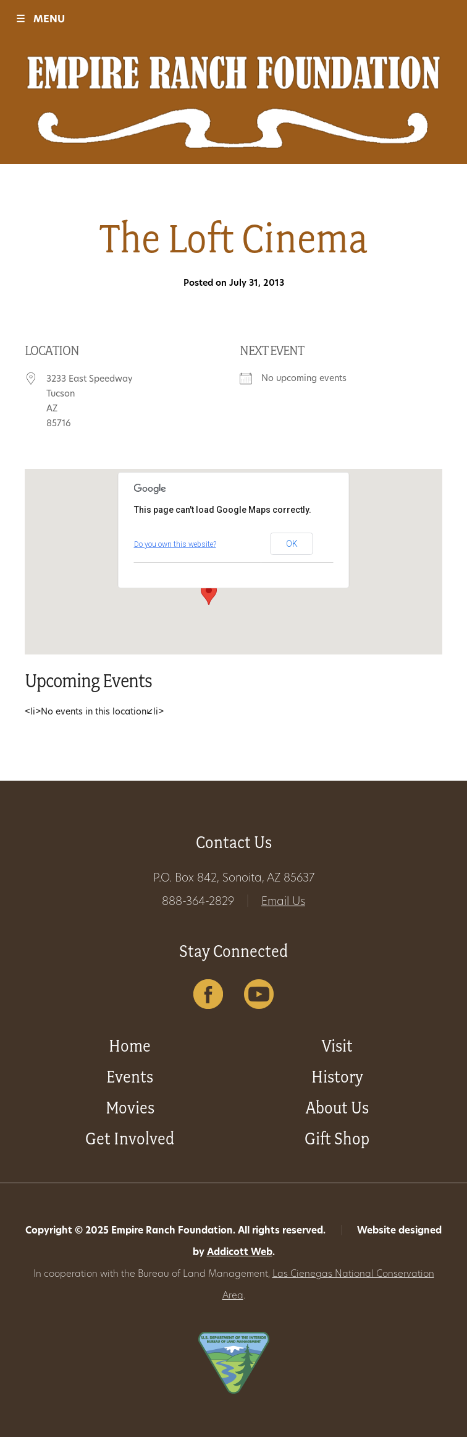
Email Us (283, 902)
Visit (337, 1046)
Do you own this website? (175, 544)
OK (292, 544)
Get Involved (129, 1138)
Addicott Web (239, 1253)
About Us (337, 1107)
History (337, 1076)
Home (130, 1046)
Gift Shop (337, 1138)
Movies (130, 1107)
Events (129, 1076)
